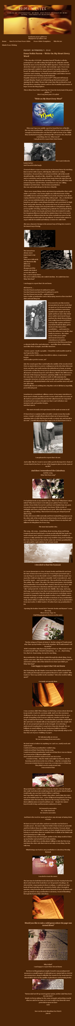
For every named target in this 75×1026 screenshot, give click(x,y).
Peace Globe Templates (42, 41)
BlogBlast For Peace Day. (41, 522)
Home (4, 41)
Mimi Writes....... (37, 9)
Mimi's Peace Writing (9, 45)
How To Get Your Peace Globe (19, 41)
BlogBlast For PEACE (54, 1011)
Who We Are (58, 41)
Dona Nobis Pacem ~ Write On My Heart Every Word (47, 54)
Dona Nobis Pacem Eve (38, 505)
